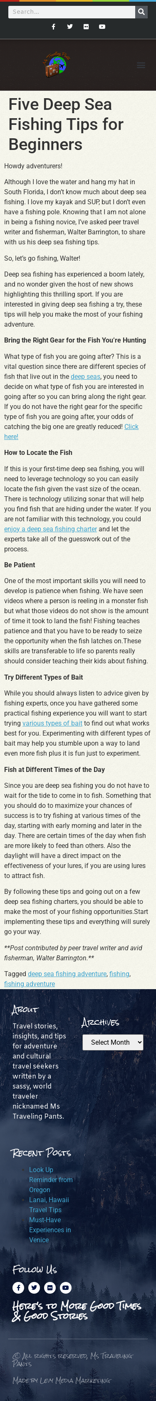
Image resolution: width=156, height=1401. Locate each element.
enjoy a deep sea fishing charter (50, 529)
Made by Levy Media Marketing (61, 1380)
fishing (119, 974)
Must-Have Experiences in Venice (50, 1230)
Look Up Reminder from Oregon (51, 1180)
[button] (141, 65)
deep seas (85, 377)
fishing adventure (29, 984)
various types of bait (52, 723)
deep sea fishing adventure (67, 974)
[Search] (141, 12)
